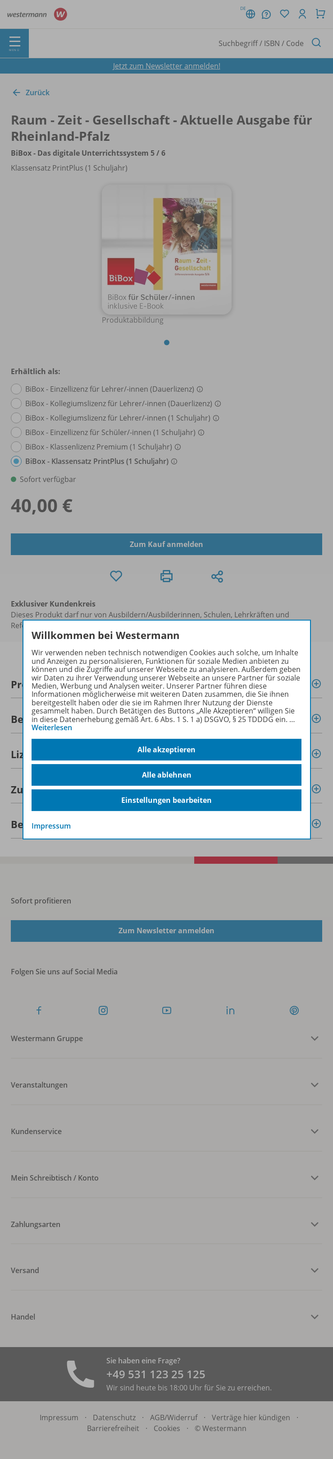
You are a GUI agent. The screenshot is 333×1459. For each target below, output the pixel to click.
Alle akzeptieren (166, 750)
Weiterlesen (52, 727)
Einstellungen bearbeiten (166, 800)
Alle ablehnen (167, 775)
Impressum (51, 826)
